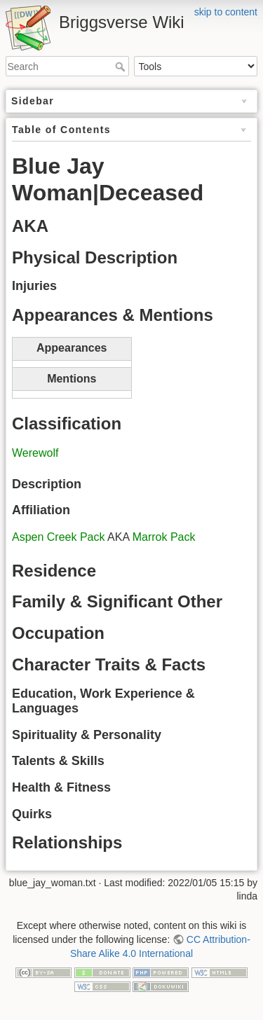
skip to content (225, 12)
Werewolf (35, 453)
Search (121, 66)
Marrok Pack (164, 537)
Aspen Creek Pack (58, 537)
